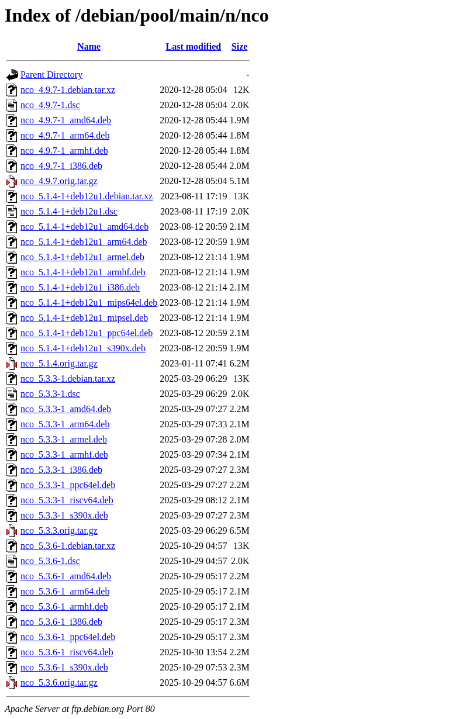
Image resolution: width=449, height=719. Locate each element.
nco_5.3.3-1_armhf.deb (64, 454)
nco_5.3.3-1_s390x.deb (64, 515)
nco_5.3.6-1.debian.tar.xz (67, 546)
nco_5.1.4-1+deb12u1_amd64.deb (84, 226)
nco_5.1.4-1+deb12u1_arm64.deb (83, 242)
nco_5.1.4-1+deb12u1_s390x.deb (83, 348)
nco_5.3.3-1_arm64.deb (64, 424)
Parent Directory (51, 74)
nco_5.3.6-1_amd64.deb (65, 576)
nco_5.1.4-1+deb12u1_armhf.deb (83, 272)
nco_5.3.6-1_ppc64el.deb (67, 637)
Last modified (194, 46)
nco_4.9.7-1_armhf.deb (64, 150)
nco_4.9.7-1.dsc (50, 105)
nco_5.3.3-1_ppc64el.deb (67, 485)
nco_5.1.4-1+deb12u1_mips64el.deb (88, 302)
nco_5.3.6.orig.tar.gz (59, 682)
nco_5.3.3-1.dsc (50, 394)
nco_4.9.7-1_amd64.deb (65, 120)
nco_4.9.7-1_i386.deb (61, 166)
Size (240, 46)
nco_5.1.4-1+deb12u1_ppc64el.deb (86, 333)
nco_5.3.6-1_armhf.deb (64, 606)
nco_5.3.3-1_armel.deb (63, 439)
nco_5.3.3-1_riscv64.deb (66, 500)
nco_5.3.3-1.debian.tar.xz (67, 378)
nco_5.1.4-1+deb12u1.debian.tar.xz (86, 196)
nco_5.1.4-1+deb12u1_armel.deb (82, 257)
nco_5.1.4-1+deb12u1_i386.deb (80, 287)
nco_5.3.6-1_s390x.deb (64, 667)
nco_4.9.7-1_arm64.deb (64, 135)
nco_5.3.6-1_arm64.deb (64, 591)
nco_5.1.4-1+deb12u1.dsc (69, 211)
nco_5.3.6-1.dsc (50, 561)
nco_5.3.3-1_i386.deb (61, 470)
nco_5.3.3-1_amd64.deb (65, 409)
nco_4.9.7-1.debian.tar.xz (67, 90)
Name (89, 46)
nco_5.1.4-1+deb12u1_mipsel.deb (84, 318)
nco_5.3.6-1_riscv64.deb (66, 652)
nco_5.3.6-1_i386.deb (61, 622)
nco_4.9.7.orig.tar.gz (59, 181)
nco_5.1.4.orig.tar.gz (59, 363)
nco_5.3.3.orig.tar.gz (59, 530)
